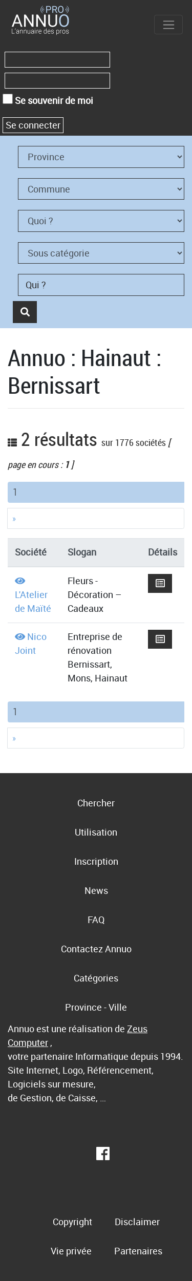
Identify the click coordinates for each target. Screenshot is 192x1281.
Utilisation (96, 832)
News (96, 890)
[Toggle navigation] (168, 24)
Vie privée (71, 1251)
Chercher (96, 803)
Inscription (96, 861)
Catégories (96, 978)
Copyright (72, 1221)
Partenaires (138, 1251)
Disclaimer (137, 1221)
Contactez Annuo (96, 949)
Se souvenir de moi (48, 100)
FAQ (96, 919)
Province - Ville (96, 1007)
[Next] (95, 518)
